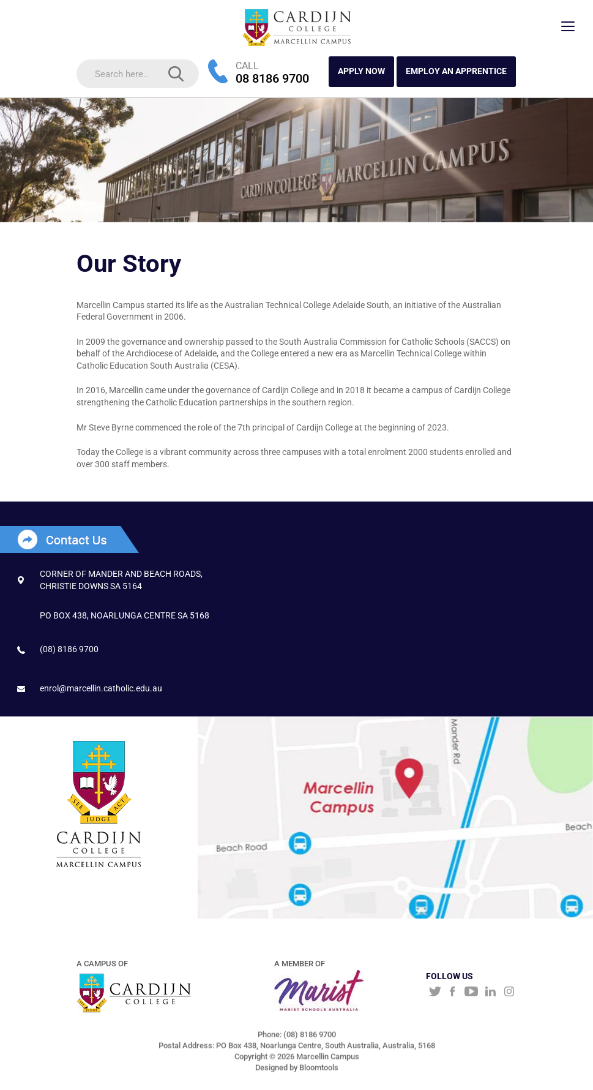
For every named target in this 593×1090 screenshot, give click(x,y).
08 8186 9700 (272, 79)
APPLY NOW (361, 72)
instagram (509, 993)
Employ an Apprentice (456, 72)
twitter (433, 993)
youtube (471, 993)
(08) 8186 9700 (69, 649)
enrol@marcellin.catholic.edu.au (101, 688)
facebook (452, 993)
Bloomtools (318, 1071)
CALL (247, 66)
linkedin (490, 993)
